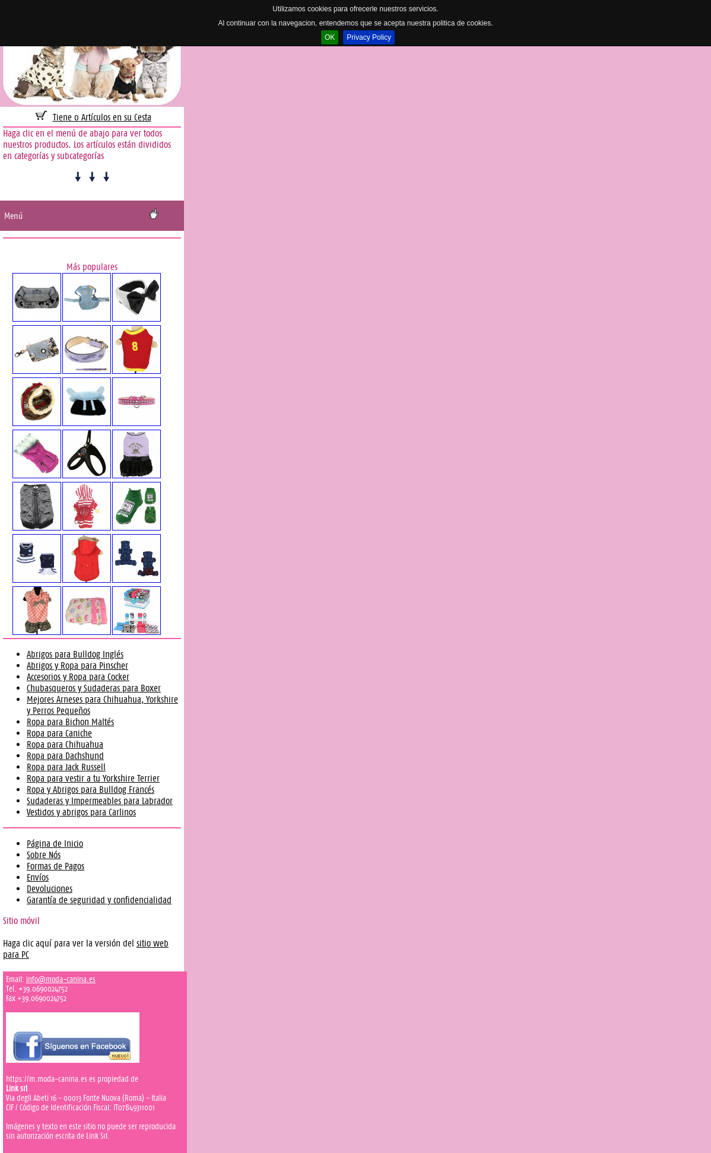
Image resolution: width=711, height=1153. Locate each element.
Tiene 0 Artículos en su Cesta (102, 117)
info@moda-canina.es (61, 979)
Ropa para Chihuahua (65, 744)
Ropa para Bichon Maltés (70, 722)
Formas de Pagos (55, 866)
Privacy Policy (369, 37)
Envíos (38, 877)
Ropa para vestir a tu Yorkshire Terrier (93, 778)
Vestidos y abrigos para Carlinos (81, 812)
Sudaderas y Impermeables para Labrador (100, 800)
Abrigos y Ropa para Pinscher (77, 665)
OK (330, 37)
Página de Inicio (55, 843)
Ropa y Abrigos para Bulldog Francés (90, 789)
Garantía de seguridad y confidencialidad (99, 900)
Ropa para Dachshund (65, 755)
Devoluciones (49, 888)
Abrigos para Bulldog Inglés (75, 654)
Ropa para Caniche (59, 733)
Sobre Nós (44, 854)
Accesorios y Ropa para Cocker (78, 676)
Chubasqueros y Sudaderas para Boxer (94, 688)
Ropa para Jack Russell (66, 767)
